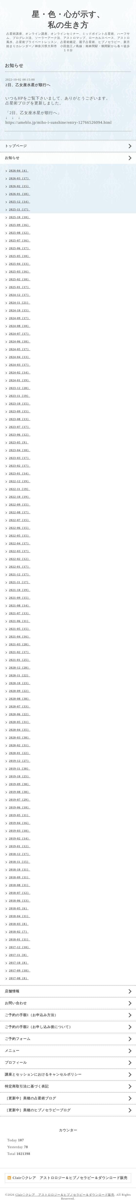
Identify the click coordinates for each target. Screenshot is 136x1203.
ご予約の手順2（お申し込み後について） (39, 1027)
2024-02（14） (19, 372)
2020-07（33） (19, 706)
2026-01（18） (19, 194)
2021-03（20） (19, 644)
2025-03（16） (19, 271)
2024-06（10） (19, 341)
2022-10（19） (19, 496)
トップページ (16, 146)
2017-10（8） (19, 962)
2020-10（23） (19, 683)
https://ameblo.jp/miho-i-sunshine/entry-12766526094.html (58, 122)
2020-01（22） (19, 753)
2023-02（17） (19, 465)
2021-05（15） (19, 629)
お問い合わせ (16, 1003)
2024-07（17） (19, 333)
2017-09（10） (19, 970)
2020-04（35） (19, 729)
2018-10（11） (19, 869)
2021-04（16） (19, 636)
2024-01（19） (19, 380)
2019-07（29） (19, 799)
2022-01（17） (19, 566)
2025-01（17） (19, 287)
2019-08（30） (19, 792)
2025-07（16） (19, 240)
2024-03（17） (19, 364)
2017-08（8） (19, 978)
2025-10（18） (19, 217)
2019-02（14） (19, 838)
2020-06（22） (19, 714)
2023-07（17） (19, 427)
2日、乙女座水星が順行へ (27, 85)
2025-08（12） (19, 232)
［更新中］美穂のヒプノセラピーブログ (38, 1110)
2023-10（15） (19, 403)
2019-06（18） (19, 807)
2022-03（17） (19, 551)
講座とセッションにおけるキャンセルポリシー (43, 1074)
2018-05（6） (19, 908)
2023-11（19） (19, 396)
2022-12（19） (19, 481)
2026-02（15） (19, 186)
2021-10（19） (19, 590)
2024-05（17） (19, 349)
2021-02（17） (19, 652)
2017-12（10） (19, 947)
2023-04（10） (19, 450)
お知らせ (12, 158)
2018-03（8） (19, 924)
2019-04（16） (19, 823)
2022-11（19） (19, 489)
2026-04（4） (19, 170)
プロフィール (16, 1062)
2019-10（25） (19, 776)
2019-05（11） (19, 815)
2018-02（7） (19, 931)
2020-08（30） (19, 698)
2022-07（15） (19, 520)
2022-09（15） (19, 504)
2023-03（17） (19, 458)
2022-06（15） (19, 528)
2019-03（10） (19, 830)
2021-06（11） (19, 621)
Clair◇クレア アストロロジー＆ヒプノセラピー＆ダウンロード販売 (64, 1194)
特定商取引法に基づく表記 (27, 1086)
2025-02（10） (19, 279)
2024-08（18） (19, 326)
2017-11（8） (18, 955)
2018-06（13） (19, 900)
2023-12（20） (19, 388)
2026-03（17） (19, 178)
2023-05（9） (19, 442)
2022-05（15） (19, 535)
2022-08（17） (19, 512)
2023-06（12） (19, 434)
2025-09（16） (19, 225)
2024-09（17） (19, 318)
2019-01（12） (19, 846)
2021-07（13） (19, 613)
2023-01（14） (19, 473)
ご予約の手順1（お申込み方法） (31, 1015)
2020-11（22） (19, 675)
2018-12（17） (19, 854)
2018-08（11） (19, 885)
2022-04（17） (19, 543)
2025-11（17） (19, 209)
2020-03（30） (19, 737)
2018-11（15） (19, 861)
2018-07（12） (19, 893)
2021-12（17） (19, 574)
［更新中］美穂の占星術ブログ (30, 1098)
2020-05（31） (19, 722)
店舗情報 (12, 991)
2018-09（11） (19, 877)
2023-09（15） (19, 411)
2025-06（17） (19, 248)
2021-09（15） (19, 597)
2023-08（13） (19, 419)
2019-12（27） (19, 761)
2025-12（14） (19, 201)
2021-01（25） (19, 660)
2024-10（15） (19, 310)
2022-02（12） (19, 559)
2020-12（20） (19, 667)
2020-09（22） (19, 691)
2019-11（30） (19, 768)
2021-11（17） (19, 582)
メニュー (12, 1051)
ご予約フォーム (17, 1039)
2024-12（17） (19, 295)
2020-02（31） (19, 745)
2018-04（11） (19, 916)
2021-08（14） (19, 605)
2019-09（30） (19, 784)
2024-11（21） (19, 302)
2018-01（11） (19, 939)
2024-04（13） (19, 357)
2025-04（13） (19, 263)
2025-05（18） (19, 256)
